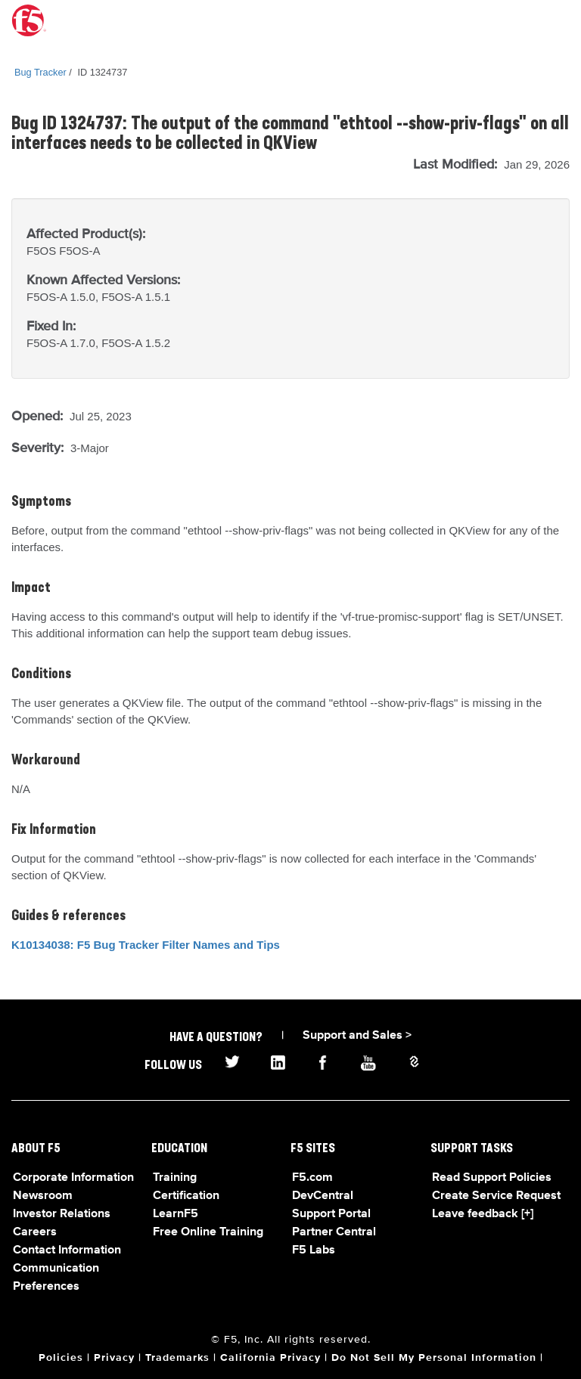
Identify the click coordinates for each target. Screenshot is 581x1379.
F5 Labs (313, 1250)
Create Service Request (496, 1196)
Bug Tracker (40, 72)
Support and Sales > (357, 1036)
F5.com (312, 1178)
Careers (35, 1232)
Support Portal (331, 1214)
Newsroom (43, 1196)
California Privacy (270, 1358)
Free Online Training (208, 1232)
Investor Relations (61, 1214)
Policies (61, 1358)
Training (175, 1178)
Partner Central (334, 1232)
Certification (186, 1196)
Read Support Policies (491, 1178)
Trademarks (177, 1358)
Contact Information (67, 1250)
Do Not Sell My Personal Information (433, 1358)
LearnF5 (175, 1214)
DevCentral (322, 1196)
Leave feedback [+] (482, 1214)
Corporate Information (73, 1178)
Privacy (114, 1358)
